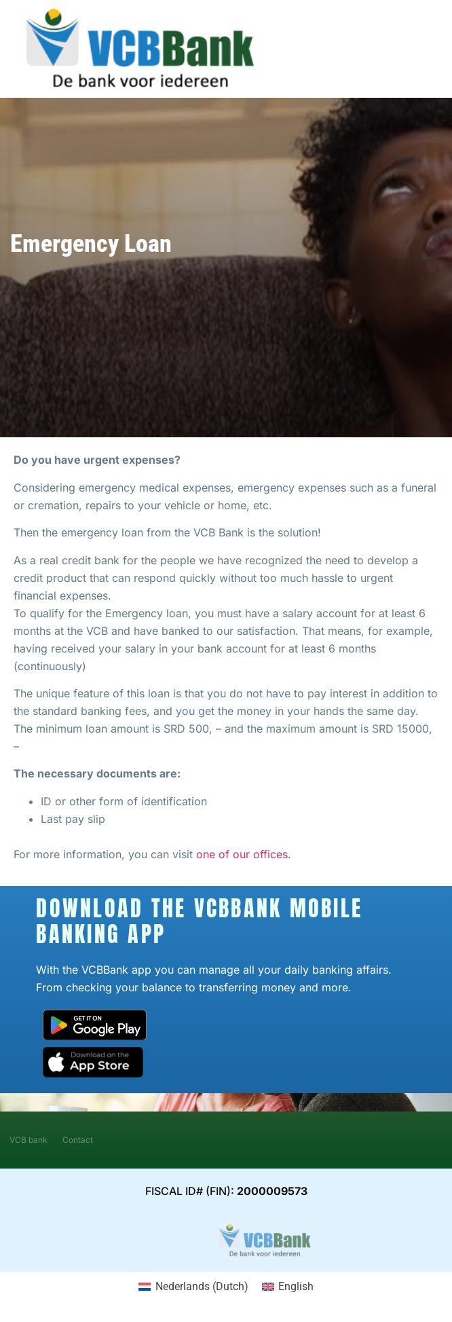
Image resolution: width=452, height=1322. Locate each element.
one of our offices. (243, 854)
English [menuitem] (296, 1286)
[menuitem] (193, 1286)
